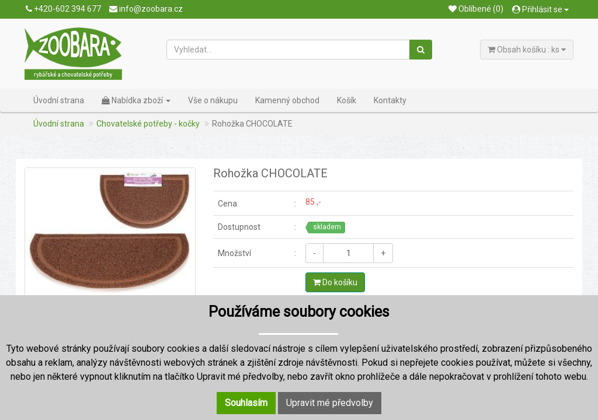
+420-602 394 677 (63, 8)
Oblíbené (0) (475, 8)
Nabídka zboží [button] (136, 100)
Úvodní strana (58, 100)
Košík (346, 100)
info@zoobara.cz (146, 8)
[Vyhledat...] (288, 50)
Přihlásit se (540, 9)
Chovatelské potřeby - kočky (148, 123)
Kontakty (390, 100)
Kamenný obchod (287, 100)
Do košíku (335, 282)
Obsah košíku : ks (527, 49)
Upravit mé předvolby (329, 402)
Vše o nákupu (213, 100)
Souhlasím (246, 402)
